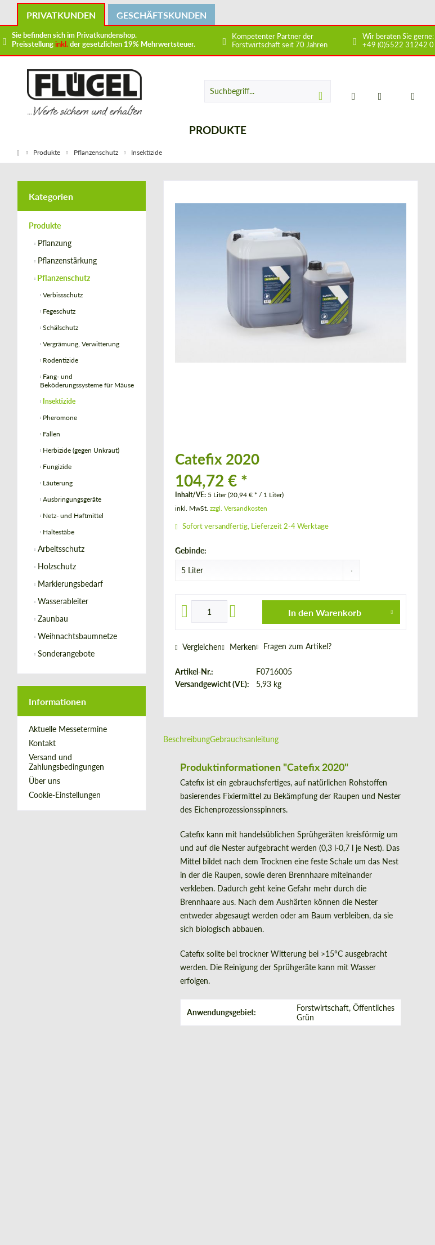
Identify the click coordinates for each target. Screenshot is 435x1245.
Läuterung (57, 483)
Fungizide (56, 466)
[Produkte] (217, 130)
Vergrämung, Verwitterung (80, 344)
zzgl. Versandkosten (238, 508)
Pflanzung (53, 243)
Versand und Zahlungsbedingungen (66, 761)
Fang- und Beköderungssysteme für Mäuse (87, 380)
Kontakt (42, 743)
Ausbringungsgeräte (71, 499)
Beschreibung (186, 739)
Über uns (44, 781)
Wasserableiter (61, 601)
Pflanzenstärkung (66, 260)
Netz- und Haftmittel (72, 515)
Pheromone (59, 417)
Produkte (45, 225)
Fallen (50, 434)
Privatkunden (61, 15)
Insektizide (58, 401)
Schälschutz (59, 327)
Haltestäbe (57, 532)
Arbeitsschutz (59, 549)
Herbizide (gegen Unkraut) (80, 450)
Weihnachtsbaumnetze (76, 636)
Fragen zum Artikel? (293, 646)
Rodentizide (59, 360)
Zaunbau (51, 618)
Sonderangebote (65, 653)
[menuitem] (406, 95)
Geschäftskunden (161, 15)
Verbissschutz (62, 295)
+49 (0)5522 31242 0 (398, 44)
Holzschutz (55, 566)
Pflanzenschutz (62, 278)
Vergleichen (198, 646)
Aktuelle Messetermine (68, 729)
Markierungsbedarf (69, 583)
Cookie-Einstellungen (65, 795)
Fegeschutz (58, 311)
